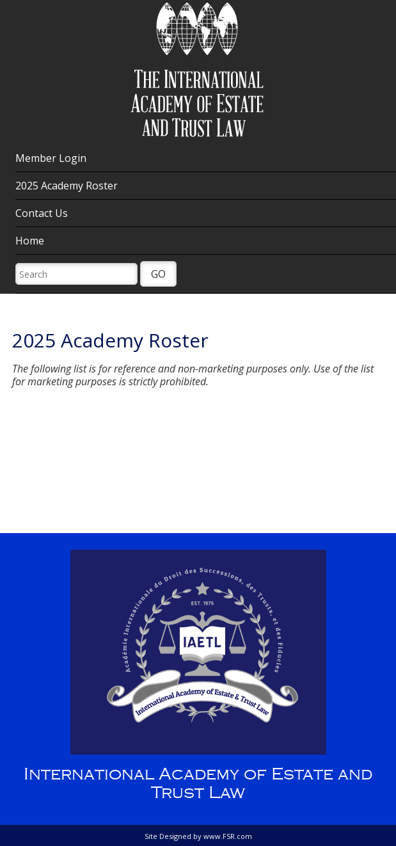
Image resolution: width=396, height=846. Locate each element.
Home (29, 241)
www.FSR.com (227, 836)
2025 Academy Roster (66, 186)
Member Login (50, 158)
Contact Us (41, 213)
